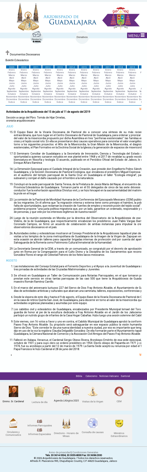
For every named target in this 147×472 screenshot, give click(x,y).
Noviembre (11, 96)
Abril (11, 78)
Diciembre (11, 99)
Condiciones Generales (85, 452)
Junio (12, 83)
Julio (11, 86)
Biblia (79, 376)
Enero (12, 70)
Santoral (125, 376)
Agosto (11, 88)
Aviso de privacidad (60, 452)
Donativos (82, 37)
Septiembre (12, 91)
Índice (11, 102)
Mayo (11, 80)
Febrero (12, 72)
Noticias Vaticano (109, 376)
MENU (136, 35)
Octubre (12, 94)
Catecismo (91, 376)
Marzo (12, 75)
